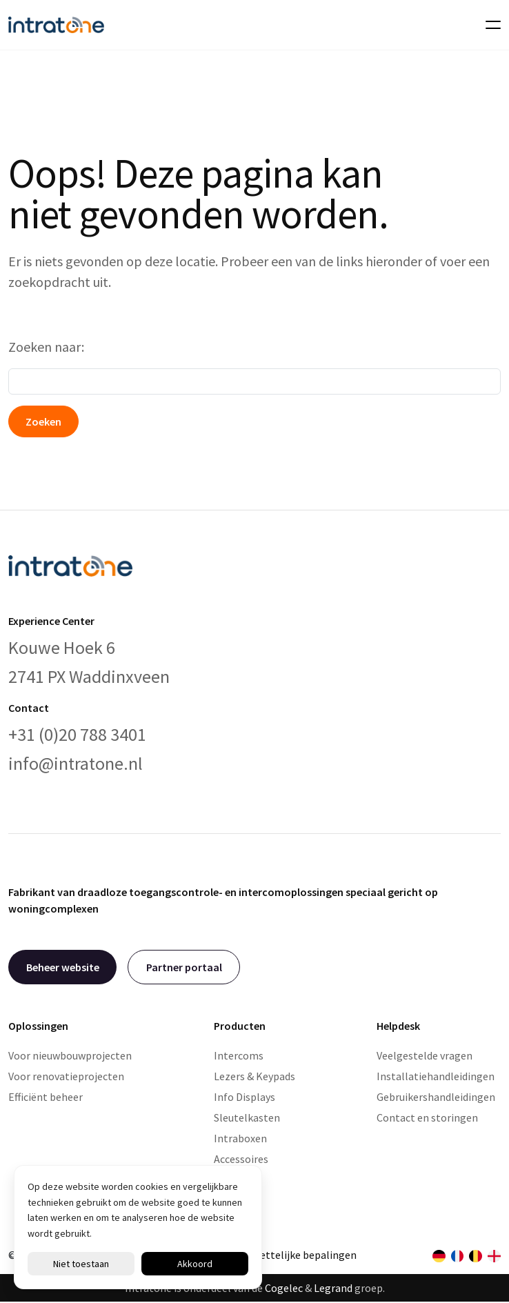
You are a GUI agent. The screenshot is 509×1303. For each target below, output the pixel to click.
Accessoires (241, 1159)
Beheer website (62, 967)
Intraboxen (240, 1138)
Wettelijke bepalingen (304, 1255)
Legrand (333, 1288)
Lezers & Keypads (254, 1076)
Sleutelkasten (247, 1117)
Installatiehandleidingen (436, 1076)
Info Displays (244, 1097)
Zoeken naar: (46, 346)
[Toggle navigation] (489, 25)
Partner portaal (184, 967)
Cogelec (284, 1288)
